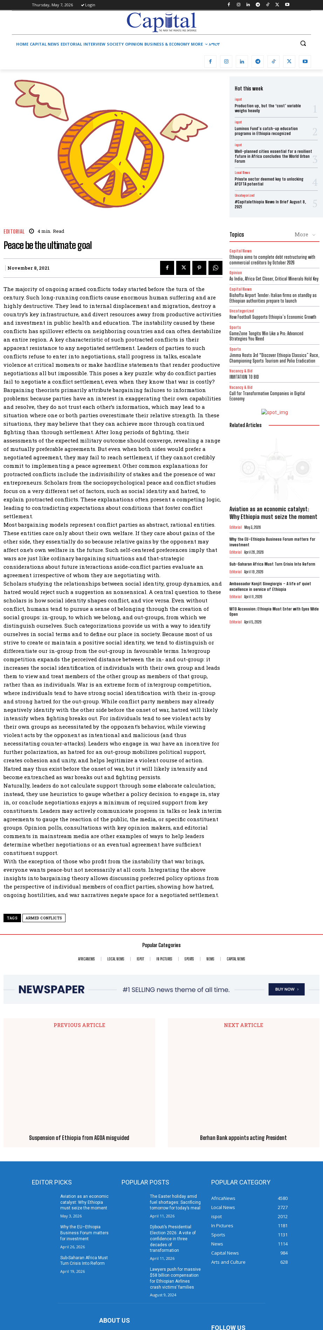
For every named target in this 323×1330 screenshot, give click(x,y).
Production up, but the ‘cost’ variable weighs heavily (268, 108)
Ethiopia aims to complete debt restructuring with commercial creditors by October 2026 (272, 259)
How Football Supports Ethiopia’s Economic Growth (272, 317)
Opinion (235, 273)
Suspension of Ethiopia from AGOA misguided (79, 1047)
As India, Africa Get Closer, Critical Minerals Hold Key (273, 279)
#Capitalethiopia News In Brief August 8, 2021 (270, 204)
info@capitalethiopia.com (151, 1277)
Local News (242, 172)
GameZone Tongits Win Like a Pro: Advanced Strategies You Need (266, 336)
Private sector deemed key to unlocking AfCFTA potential (269, 181)
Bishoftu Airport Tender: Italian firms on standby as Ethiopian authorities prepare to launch (273, 298)
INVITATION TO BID (244, 377)
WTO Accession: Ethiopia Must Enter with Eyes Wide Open (274, 611)
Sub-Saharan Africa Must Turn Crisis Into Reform (272, 564)
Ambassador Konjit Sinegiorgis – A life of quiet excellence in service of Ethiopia (270, 586)
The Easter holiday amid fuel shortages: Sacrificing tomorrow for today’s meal (175, 1111)
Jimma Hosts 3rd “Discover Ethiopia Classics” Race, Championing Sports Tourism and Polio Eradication (274, 358)
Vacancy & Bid (241, 371)
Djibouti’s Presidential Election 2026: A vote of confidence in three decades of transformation (173, 1148)
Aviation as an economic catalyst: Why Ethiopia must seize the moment (273, 512)
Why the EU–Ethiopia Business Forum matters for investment (84, 1142)
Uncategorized (244, 195)
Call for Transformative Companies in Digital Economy (267, 396)
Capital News (240, 251)
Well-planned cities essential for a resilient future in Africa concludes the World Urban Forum (273, 156)
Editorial (14, 231)
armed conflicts (44, 918)
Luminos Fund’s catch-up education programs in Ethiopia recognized (266, 131)
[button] (303, 43)
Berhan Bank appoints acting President (243, 1047)
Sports (235, 327)
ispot (238, 99)
